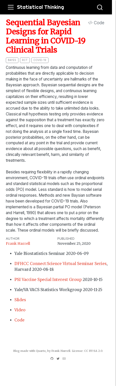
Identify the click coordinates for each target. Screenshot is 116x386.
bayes (12, 60)
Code (96, 22)
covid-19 (39, 60)
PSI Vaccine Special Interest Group (48, 279)
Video (20, 310)
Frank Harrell (18, 243)
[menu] (11, 7)
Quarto (41, 351)
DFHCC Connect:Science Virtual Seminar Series (60, 263)
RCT (25, 60)
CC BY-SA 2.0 (93, 351)
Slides (20, 299)
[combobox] (100, 7)
